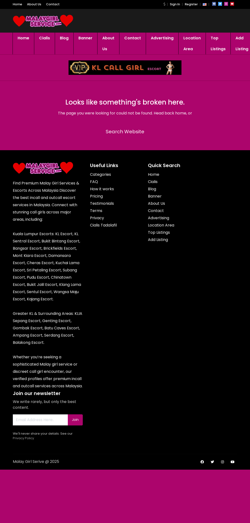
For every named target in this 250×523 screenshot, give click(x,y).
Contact (53, 4)
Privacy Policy (23, 438)
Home (17, 4)
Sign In (175, 4)
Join (75, 419)
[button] (164, 4)
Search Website (125, 131)
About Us (34, 4)
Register (191, 4)
